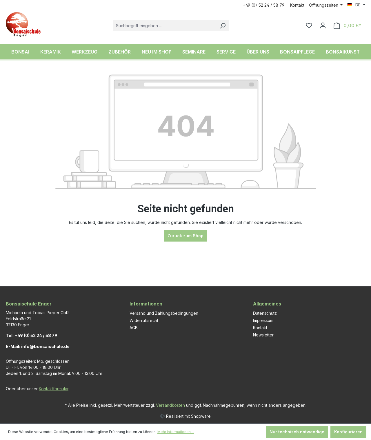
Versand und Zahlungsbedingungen (164, 313)
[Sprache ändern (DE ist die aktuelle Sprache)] (356, 5)
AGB (134, 327)
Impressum (263, 320)
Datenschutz (265, 313)
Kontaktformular (53, 388)
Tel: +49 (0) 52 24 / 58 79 (31, 335)
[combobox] (164, 25)
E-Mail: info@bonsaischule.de (38, 346)
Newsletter (263, 334)
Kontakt (297, 5)
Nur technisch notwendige (297, 431)
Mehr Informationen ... (175, 432)
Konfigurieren (348, 431)
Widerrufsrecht (144, 320)
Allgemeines (267, 304)
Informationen (146, 304)
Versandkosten (170, 405)
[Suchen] (222, 25)
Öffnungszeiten (324, 5)
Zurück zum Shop (185, 235)
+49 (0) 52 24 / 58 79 (263, 5)
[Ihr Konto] (323, 25)
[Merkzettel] (309, 25)
